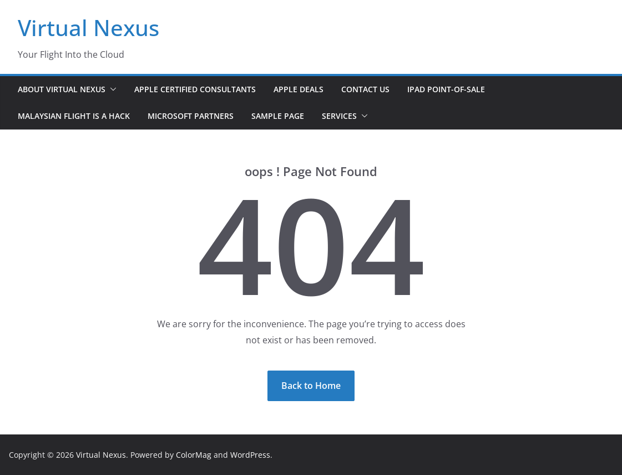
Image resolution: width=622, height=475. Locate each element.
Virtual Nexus (88, 27)
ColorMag (193, 454)
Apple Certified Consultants (195, 89)
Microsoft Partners (191, 116)
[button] (111, 89)
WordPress (250, 454)
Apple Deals (298, 89)
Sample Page (277, 116)
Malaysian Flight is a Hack (74, 116)
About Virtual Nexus (61, 89)
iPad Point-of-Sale (446, 89)
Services (339, 116)
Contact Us (365, 89)
